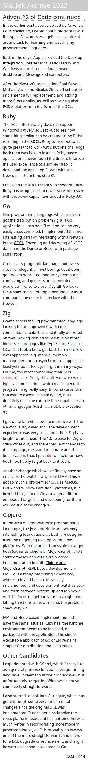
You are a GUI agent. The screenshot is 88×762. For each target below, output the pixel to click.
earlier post (24, 25)
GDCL (19, 242)
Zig (37, 321)
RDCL (35, 141)
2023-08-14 (75, 756)
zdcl (42, 427)
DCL (68, 106)
